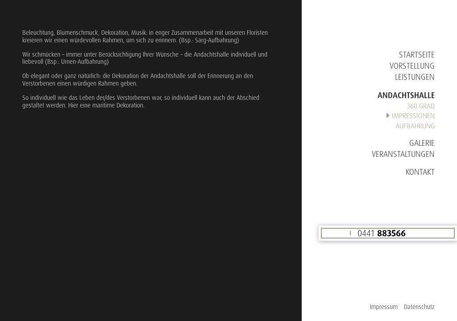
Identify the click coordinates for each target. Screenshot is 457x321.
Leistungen (415, 77)
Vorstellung (412, 65)
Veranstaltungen (403, 154)
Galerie (422, 143)
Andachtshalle (406, 95)
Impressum (384, 306)
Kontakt (420, 172)
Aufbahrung (415, 125)
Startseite (417, 54)
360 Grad (421, 105)
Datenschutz (419, 306)
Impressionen (413, 115)
